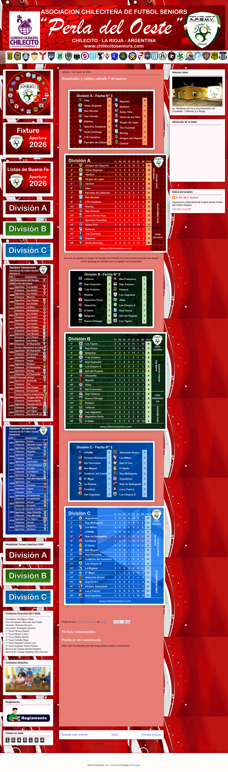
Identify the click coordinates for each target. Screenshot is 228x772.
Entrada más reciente (75, 734)
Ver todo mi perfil (181, 209)
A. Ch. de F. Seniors (187, 197)
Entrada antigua (151, 734)
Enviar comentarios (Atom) (118, 743)
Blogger (136, 765)
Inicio (115, 734)
